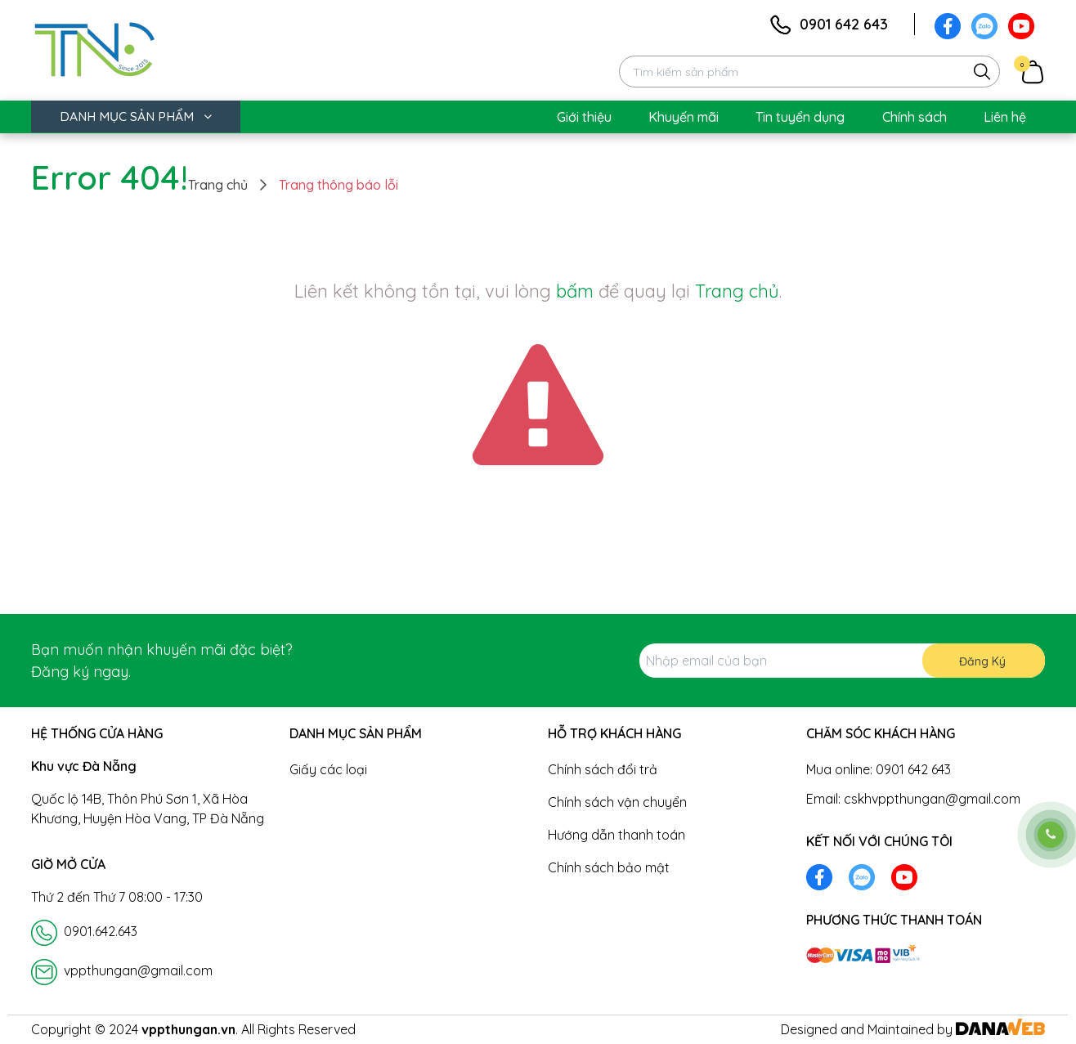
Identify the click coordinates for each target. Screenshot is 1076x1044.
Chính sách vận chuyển (617, 802)
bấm (575, 291)
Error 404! (109, 177)
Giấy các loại (328, 769)
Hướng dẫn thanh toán (616, 835)
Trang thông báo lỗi (338, 185)
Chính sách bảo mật (609, 867)
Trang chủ (218, 185)
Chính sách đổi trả (602, 769)
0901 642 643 (844, 24)
